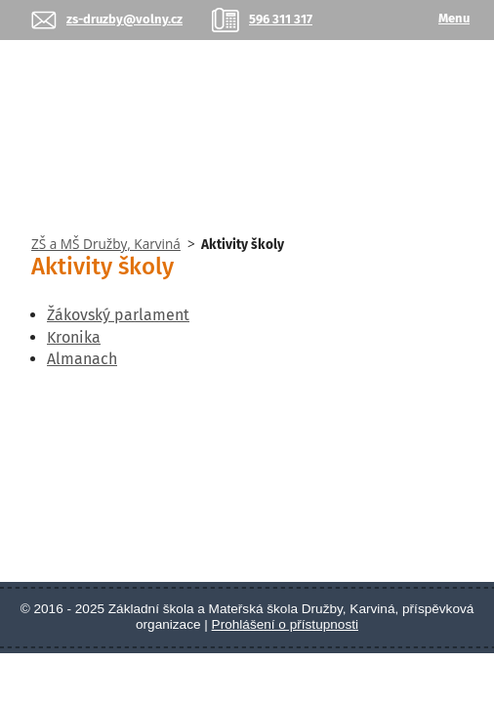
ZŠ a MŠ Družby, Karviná (106, 243)
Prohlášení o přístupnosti (285, 624)
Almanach (82, 359)
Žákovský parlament (118, 315)
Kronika (74, 337)
